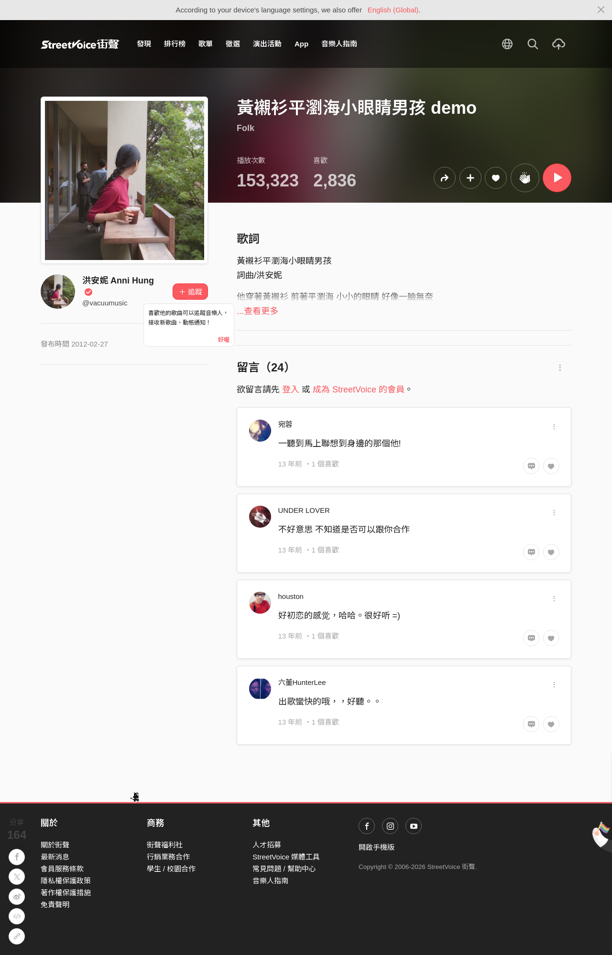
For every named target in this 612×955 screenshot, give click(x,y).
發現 (144, 44)
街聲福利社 (165, 845)
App (301, 44)
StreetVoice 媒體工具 (286, 857)
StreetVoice (80, 44)
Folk (245, 128)
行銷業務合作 (168, 857)
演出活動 (267, 44)
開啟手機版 (376, 847)
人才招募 (266, 845)
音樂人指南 (339, 44)
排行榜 (175, 44)
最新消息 (55, 857)
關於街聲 (55, 845)
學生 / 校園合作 (171, 869)
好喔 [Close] (224, 339)
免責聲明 (55, 905)
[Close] (601, 10)
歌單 (205, 44)
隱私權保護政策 (66, 881)
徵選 (233, 44)
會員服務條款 (62, 869)
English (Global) (393, 10)
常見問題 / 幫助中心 (284, 869)
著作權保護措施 (66, 893)
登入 (290, 389)
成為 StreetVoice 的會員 (358, 389)
